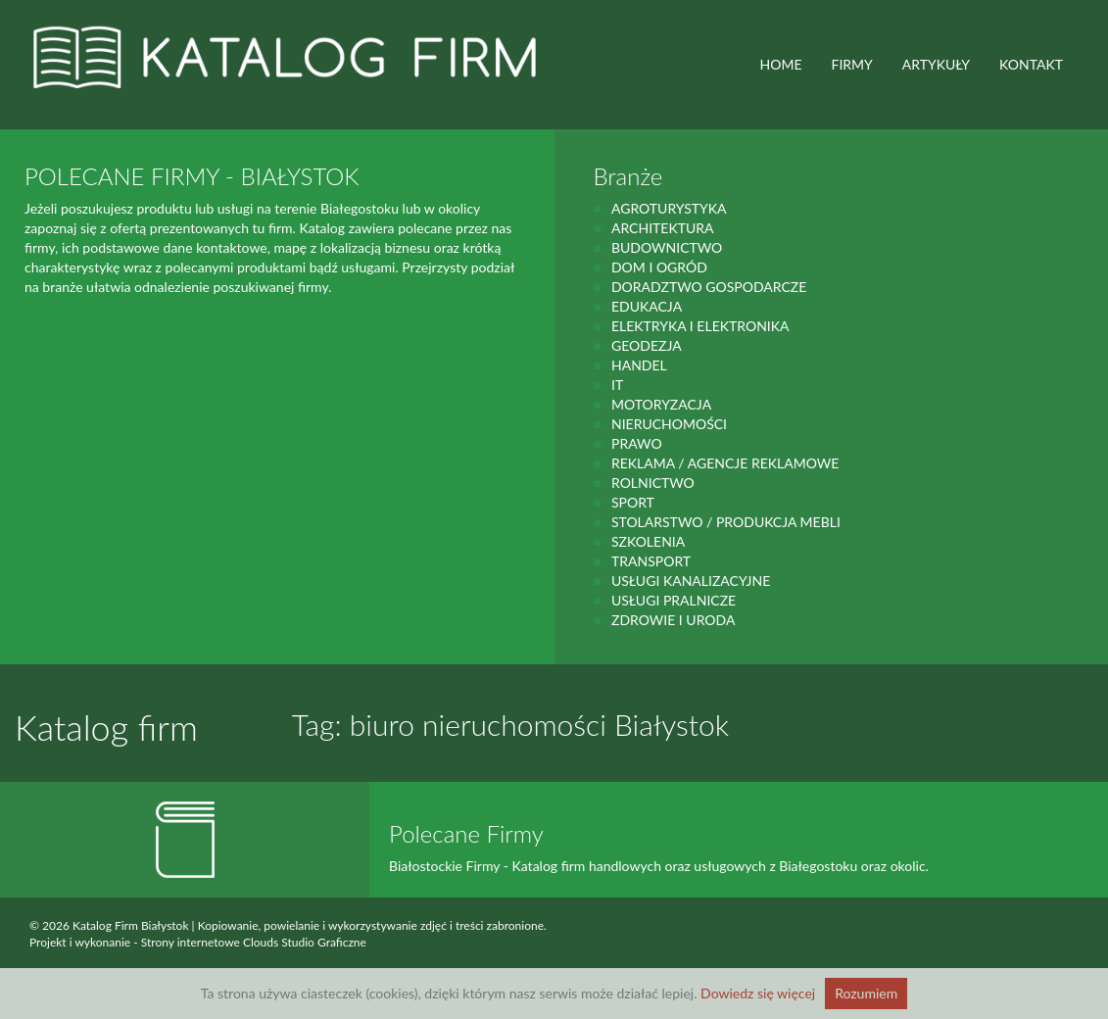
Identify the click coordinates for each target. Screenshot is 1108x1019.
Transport (651, 561)
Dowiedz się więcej (757, 993)
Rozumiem (866, 993)
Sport (632, 502)
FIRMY (852, 64)
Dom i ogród (659, 267)
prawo (636, 443)
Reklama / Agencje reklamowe (725, 463)
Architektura (662, 227)
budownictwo (666, 247)
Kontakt (1031, 64)
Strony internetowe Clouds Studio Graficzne (253, 942)
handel (639, 365)
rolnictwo (653, 482)
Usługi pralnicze (673, 600)
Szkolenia (648, 541)
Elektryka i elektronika (700, 325)
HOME (781, 64)
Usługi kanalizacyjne (690, 580)
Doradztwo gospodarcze (708, 286)
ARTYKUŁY (936, 64)
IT (617, 384)
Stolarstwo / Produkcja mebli (726, 521)
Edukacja (646, 306)
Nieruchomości (669, 423)
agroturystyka (669, 208)
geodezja (646, 345)
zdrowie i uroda (673, 619)
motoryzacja (661, 404)
